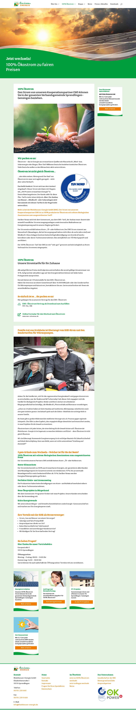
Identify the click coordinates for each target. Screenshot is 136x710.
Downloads (114, 4)
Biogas (80, 4)
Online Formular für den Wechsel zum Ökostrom (43, 314)
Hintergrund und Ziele (106, 681)
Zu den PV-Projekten (82, 602)
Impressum (46, 683)
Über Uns (54, 4)
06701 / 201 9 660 (21, 698)
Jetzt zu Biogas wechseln (79, 683)
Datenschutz (47, 689)
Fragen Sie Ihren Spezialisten (53, 686)
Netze (90, 4)
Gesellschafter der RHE (107, 678)
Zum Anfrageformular (54, 602)
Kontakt (45, 681)
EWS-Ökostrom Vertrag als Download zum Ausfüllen (45, 304)
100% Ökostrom (68, 4)
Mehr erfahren (26, 604)
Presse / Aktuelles (101, 4)
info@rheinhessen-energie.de (26, 705)
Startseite (46, 678)
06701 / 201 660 (20, 691)
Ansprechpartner (104, 683)
